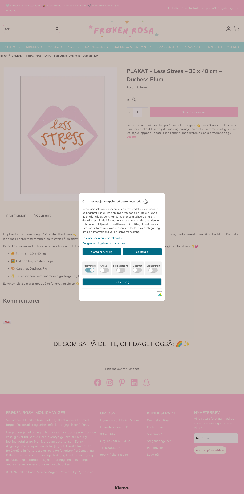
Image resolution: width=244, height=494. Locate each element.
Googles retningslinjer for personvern (104, 243)
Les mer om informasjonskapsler (102, 237)
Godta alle (142, 251)
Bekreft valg (122, 282)
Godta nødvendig (101, 251)
